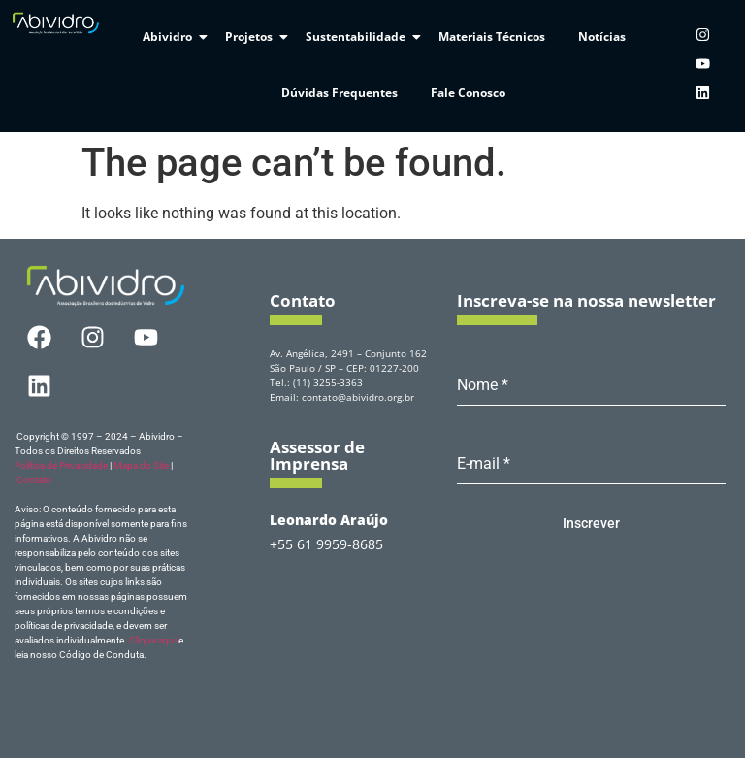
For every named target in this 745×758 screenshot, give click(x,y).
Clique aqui (153, 640)
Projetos (252, 36)
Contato (33, 480)
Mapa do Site (141, 465)
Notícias (602, 36)
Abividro (171, 36)
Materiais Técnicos (491, 36)
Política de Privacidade (61, 465)
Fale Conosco (468, 92)
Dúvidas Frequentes (339, 92)
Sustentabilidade (359, 36)
